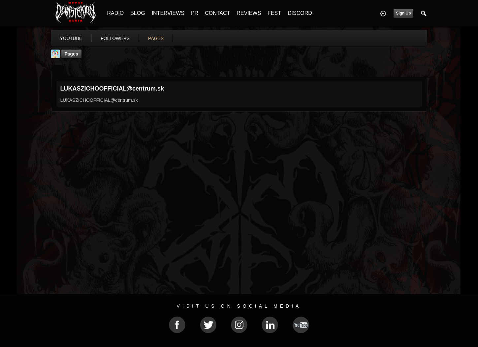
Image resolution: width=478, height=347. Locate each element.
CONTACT (217, 13)
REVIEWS (249, 13)
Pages (71, 54)
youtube (71, 38)
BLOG (137, 13)
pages (156, 38)
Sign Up (403, 13)
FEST (274, 13)
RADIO (115, 13)
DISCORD (300, 13)
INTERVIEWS (168, 13)
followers (115, 38)
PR (194, 13)
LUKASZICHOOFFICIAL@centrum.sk (112, 88)
